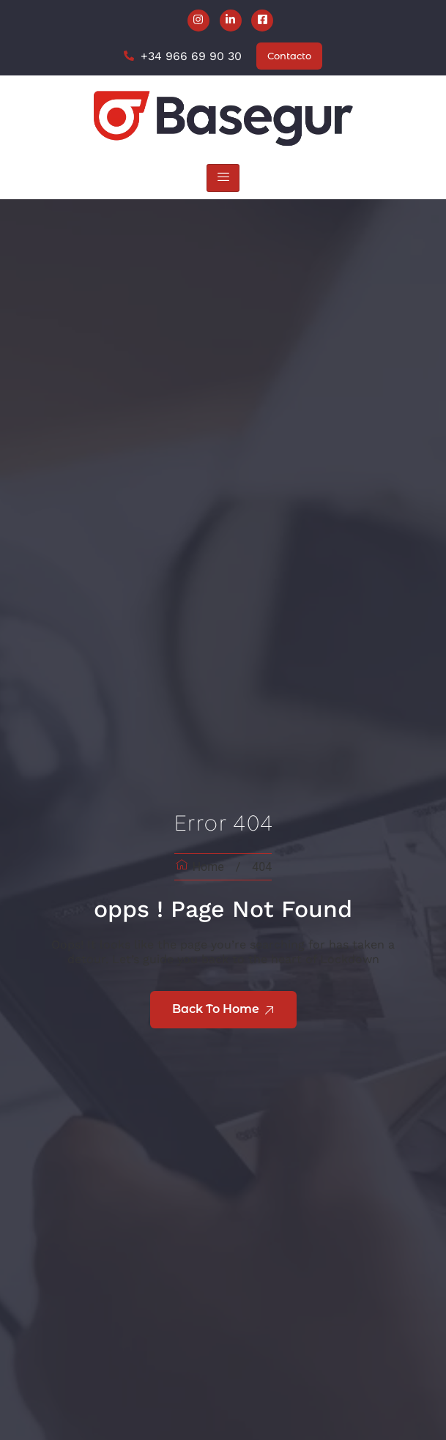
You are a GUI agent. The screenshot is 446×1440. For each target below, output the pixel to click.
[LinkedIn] (231, 20)
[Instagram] (198, 20)
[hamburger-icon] (223, 178)
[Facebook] (262, 20)
